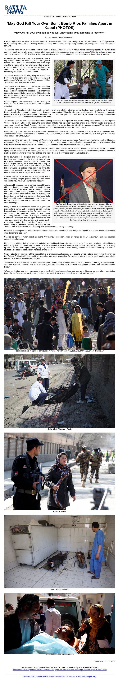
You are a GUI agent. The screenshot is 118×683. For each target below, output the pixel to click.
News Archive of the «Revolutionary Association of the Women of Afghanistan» (59, 676)
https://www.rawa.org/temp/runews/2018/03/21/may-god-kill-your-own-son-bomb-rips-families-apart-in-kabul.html (60, 670)
